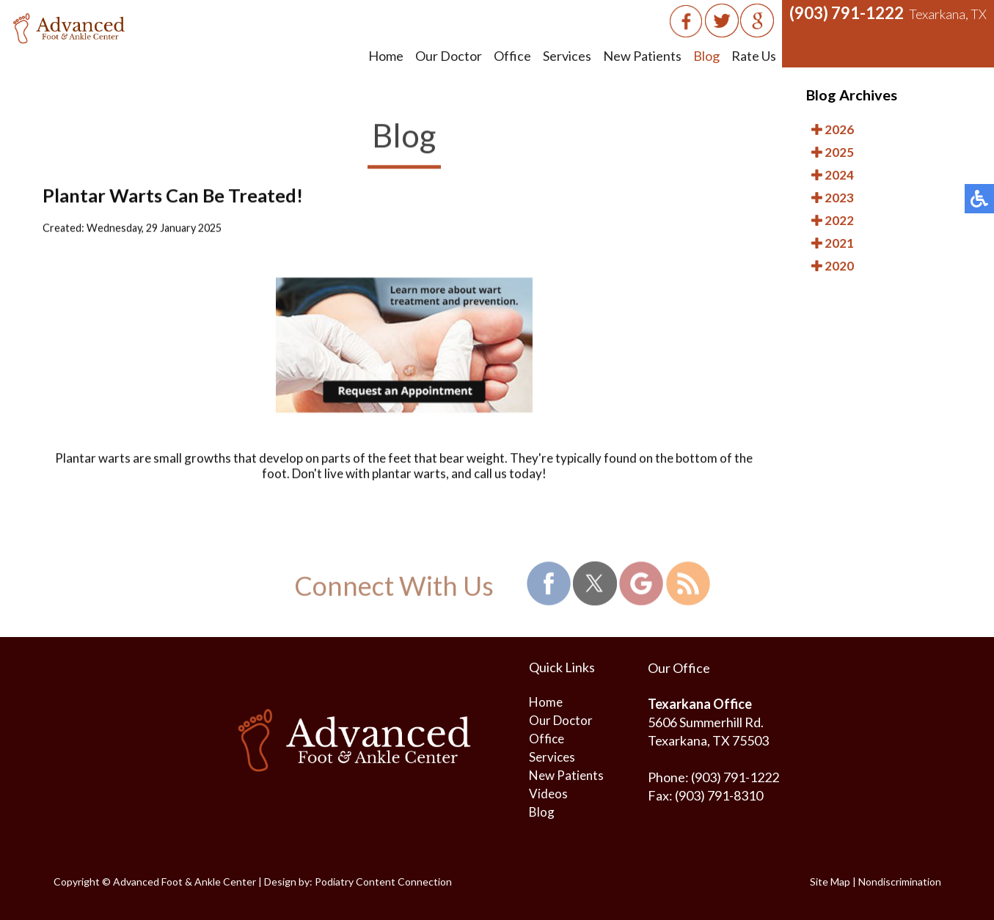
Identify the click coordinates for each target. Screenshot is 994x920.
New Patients (642, 56)
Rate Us (753, 56)
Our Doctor (448, 56)
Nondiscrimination (899, 881)
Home (385, 56)
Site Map (830, 881)
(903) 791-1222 (846, 13)
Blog (706, 56)
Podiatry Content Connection (383, 881)
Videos (548, 793)
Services (567, 56)
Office (512, 56)
